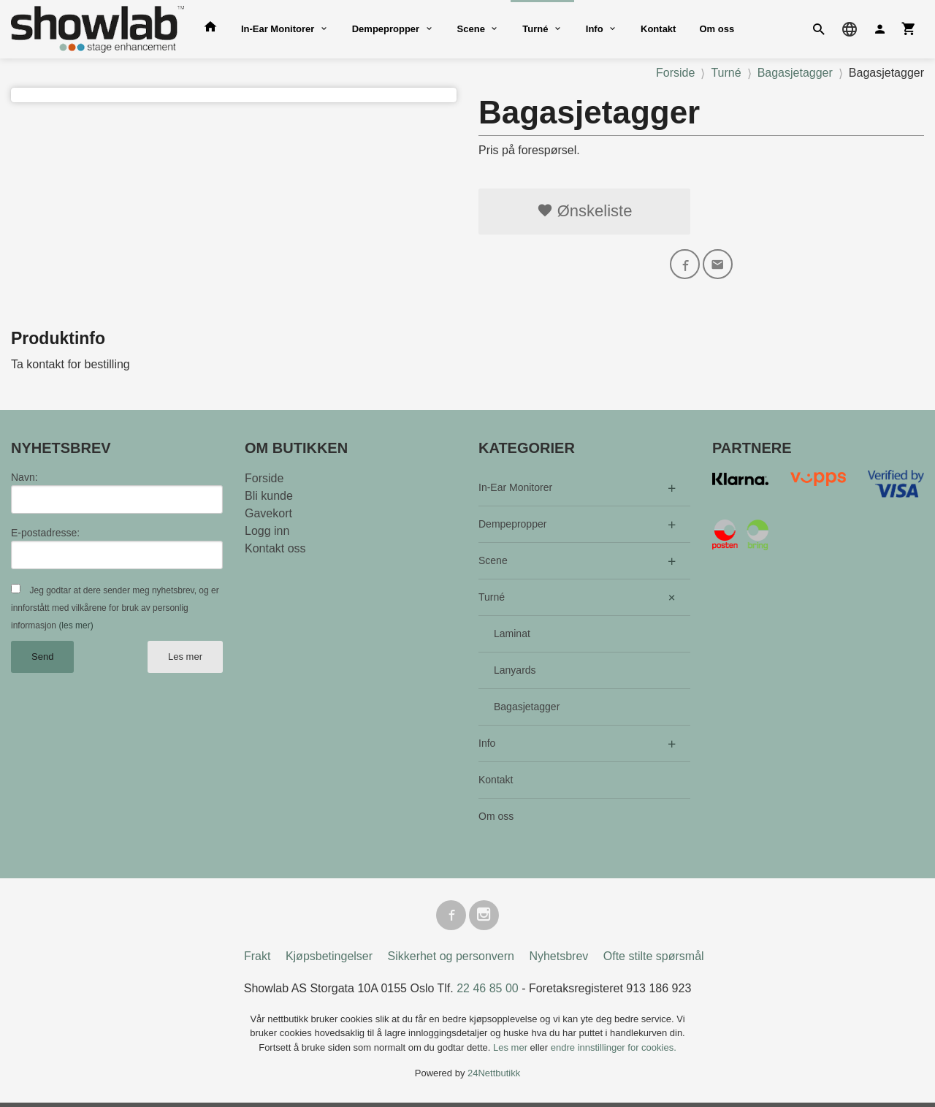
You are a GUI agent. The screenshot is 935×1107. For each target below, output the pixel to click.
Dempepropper (385, 28)
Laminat (512, 636)
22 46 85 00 (488, 992)
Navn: (24, 479)
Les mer (185, 658)
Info (594, 28)
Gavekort (268, 515)
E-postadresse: (45, 535)
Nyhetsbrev (558, 960)
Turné (535, 28)
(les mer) (75, 628)
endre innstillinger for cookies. (613, 1051)
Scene (471, 28)
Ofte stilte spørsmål (653, 960)
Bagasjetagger (527, 709)
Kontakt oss (275, 550)
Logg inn (267, 533)
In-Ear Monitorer (277, 28)
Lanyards (515, 672)
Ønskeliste (585, 211)
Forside (675, 72)
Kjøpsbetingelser (329, 960)
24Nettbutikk (494, 1078)
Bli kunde (269, 498)
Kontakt (658, 28)
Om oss (716, 28)
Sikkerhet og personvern (451, 960)
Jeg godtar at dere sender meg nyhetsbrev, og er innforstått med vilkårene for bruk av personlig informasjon (115, 610)
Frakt (257, 960)
